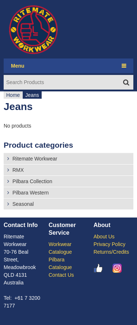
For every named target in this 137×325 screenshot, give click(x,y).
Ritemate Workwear (34, 159)
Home (13, 95)
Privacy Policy (109, 244)
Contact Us (61, 275)
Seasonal (23, 204)
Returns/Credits (111, 252)
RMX (18, 170)
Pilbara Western (30, 193)
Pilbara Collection (32, 181)
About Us (104, 236)
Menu (17, 66)
